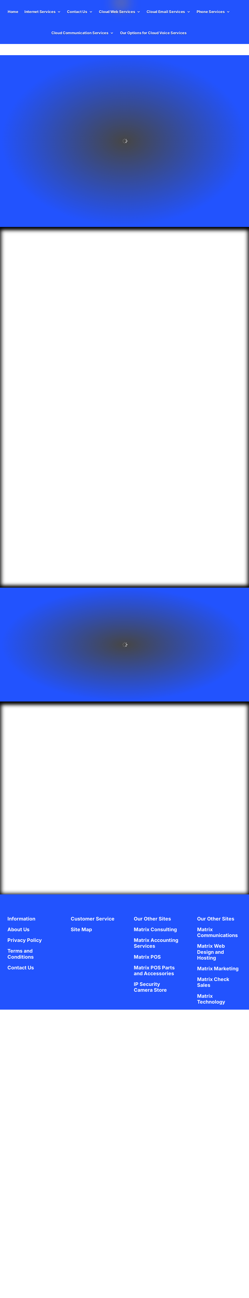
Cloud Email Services (166, 12)
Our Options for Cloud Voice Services (153, 33)
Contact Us (77, 12)
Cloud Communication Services (79, 33)
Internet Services (39, 12)
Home (13, 12)
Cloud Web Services (117, 12)
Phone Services (211, 12)
